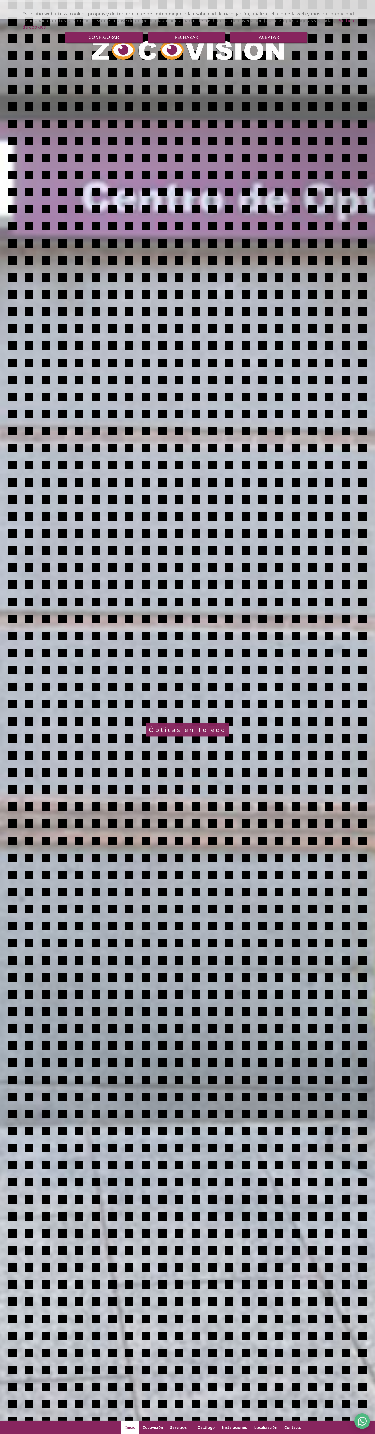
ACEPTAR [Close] (269, 37)
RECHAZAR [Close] (186, 37)
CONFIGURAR (104, 37)
